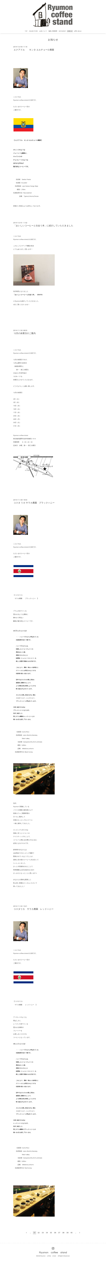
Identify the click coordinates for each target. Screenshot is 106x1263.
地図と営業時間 (52, 31)
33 (43, 1233)
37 (59, 1233)
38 (63, 1233)
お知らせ (69, 31)
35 (51, 1233)
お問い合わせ (77, 31)
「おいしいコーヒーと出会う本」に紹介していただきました (43, 226)
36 (55, 1233)
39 (67, 1233)
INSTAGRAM (62, 31)
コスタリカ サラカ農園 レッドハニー (33, 909)
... (30, 1233)
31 (35, 1233)
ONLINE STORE (33, 31)
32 (39, 1233)
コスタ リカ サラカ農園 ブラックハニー (34, 503)
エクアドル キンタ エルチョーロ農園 (34, 50)
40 (71, 1233)
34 (47, 1233)
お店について (43, 31)
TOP (26, 31)
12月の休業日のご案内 (25, 333)
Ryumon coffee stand (54, 1252)
